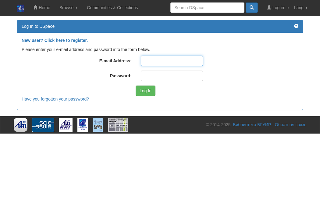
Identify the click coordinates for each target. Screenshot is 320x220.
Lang (300, 7)
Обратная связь (290, 124)
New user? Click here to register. (55, 40)
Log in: (278, 7)
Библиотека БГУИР (252, 124)
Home (41, 7)
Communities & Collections (112, 7)
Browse (68, 7)
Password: (121, 75)
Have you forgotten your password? (55, 99)
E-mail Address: (115, 60)
